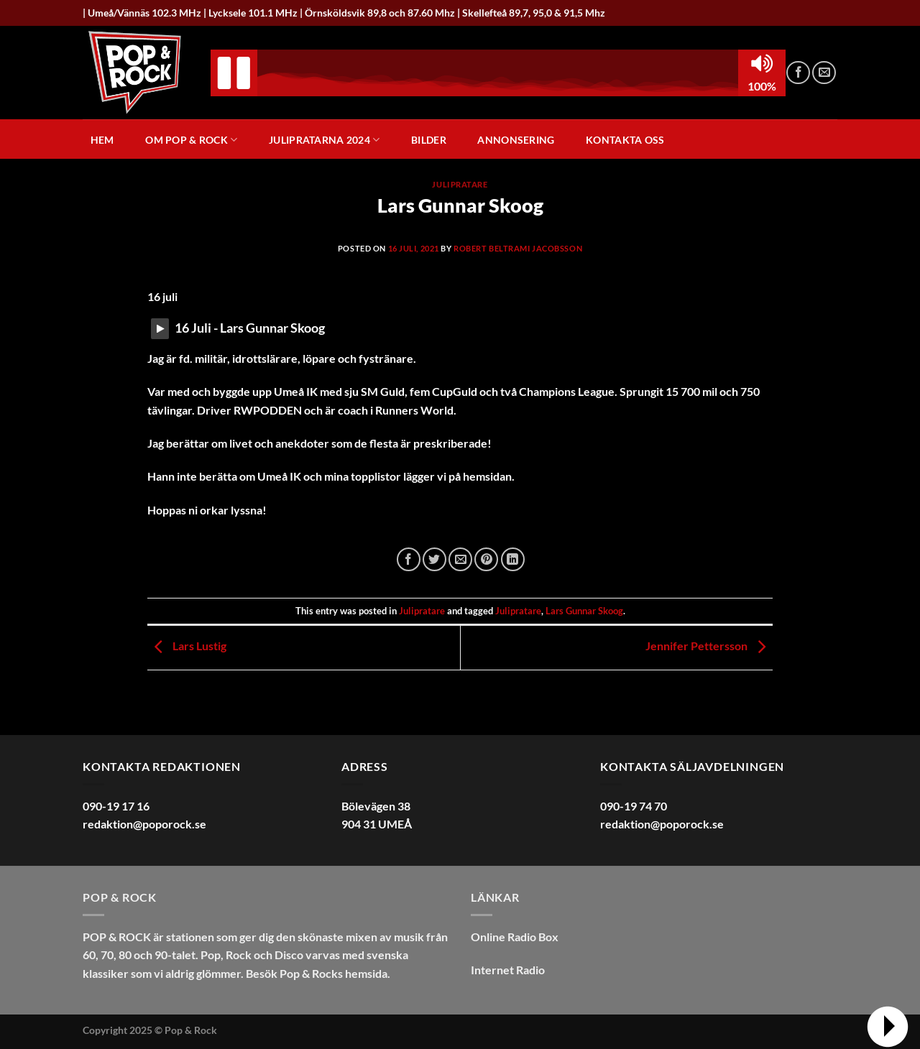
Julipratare (459, 184)
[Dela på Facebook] (408, 559)
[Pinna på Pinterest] (486, 559)
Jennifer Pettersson (709, 645)
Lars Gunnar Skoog (584, 610)
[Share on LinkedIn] (513, 559)
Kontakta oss (625, 140)
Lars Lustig (186, 645)
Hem (102, 140)
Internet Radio (508, 969)
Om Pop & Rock (191, 140)
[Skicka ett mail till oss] (824, 73)
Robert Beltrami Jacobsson (518, 248)
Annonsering (515, 140)
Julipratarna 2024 (324, 140)
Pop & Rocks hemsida (333, 973)
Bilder (428, 140)
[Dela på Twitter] (434, 559)
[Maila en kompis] (460, 559)
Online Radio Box (514, 936)
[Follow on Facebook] (798, 73)
